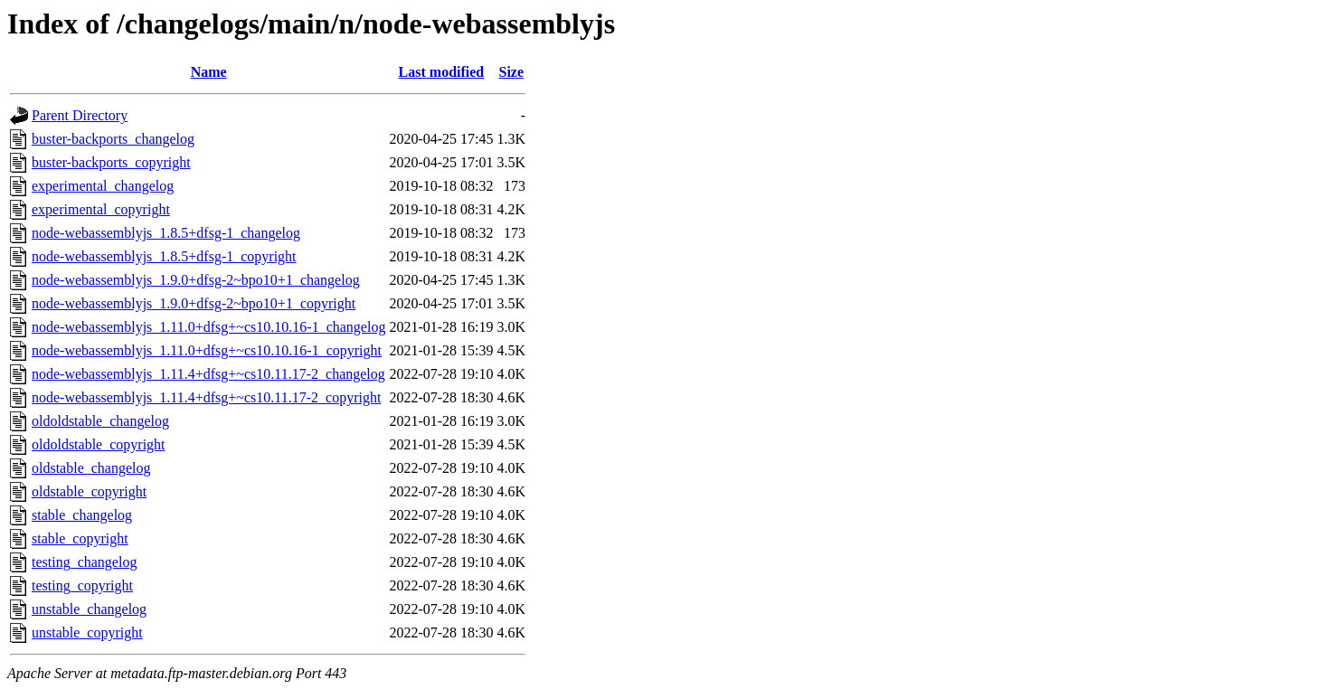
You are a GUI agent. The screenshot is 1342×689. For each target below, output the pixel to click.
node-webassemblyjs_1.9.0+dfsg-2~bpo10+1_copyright (193, 303)
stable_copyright (80, 538)
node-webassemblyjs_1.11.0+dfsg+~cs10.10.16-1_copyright (207, 350)
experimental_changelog (103, 185)
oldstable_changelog (91, 468)
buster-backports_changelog (113, 138)
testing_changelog (84, 562)
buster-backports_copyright (111, 162)
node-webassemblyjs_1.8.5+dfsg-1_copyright (164, 256)
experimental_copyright (101, 209)
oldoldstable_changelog (100, 421)
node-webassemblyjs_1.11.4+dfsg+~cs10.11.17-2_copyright (206, 397)
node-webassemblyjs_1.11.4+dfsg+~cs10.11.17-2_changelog (208, 374)
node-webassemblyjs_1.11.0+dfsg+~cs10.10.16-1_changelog (208, 327)
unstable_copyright (87, 632)
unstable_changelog (89, 609)
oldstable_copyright (89, 491)
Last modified (442, 72)
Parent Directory (80, 115)
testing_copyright (82, 585)
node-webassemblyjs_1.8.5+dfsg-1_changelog (166, 233)
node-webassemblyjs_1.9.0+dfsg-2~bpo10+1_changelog (196, 280)
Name (209, 72)
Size (511, 72)
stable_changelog (82, 515)
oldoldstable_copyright (98, 444)
